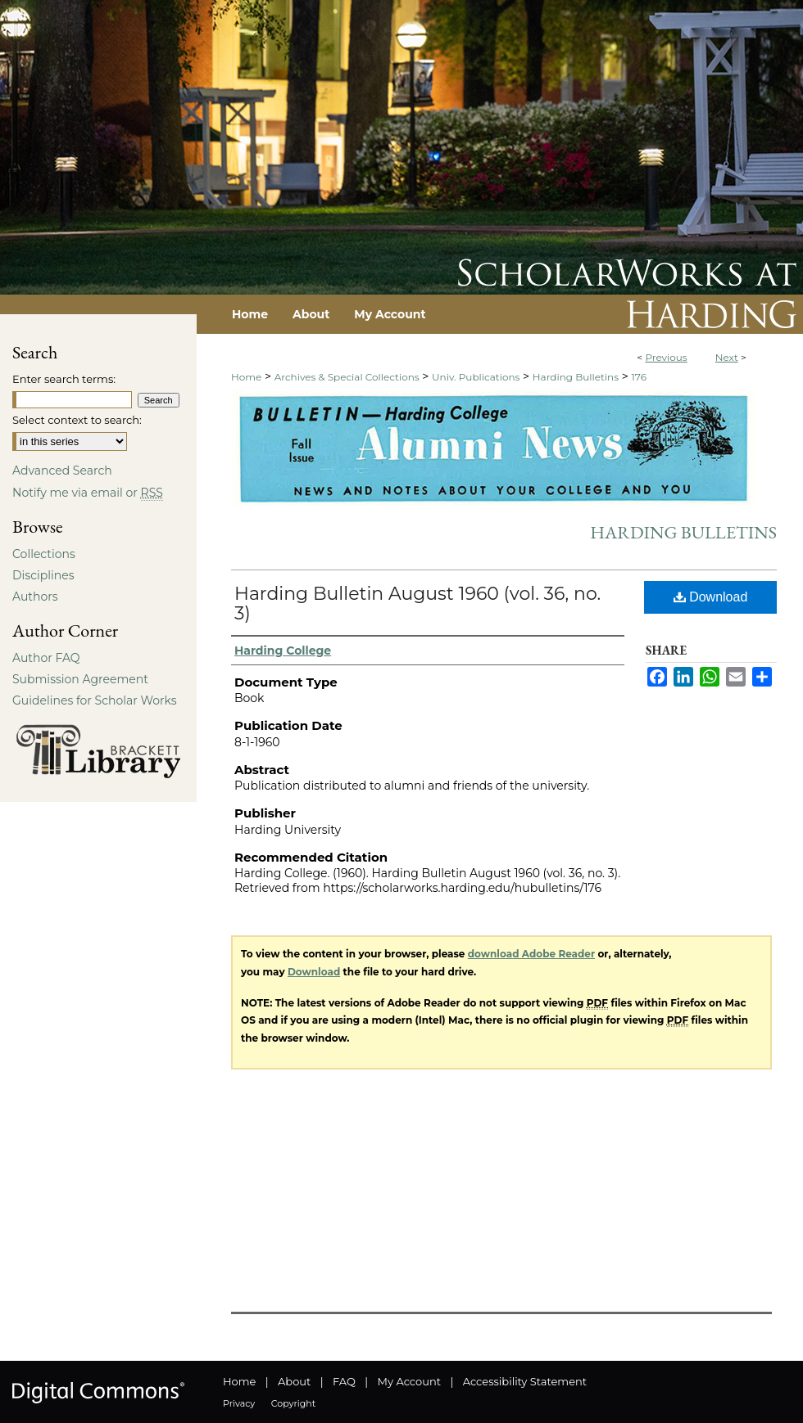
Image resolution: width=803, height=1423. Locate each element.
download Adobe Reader (531, 954)
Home (246, 377)
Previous (666, 357)
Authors (35, 596)
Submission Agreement (80, 679)
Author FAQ (46, 658)
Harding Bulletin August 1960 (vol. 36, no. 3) (417, 603)
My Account (409, 1381)
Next (726, 357)
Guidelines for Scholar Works (94, 700)
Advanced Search (62, 470)
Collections (43, 554)
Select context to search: (77, 419)
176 (638, 377)
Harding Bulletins (576, 377)
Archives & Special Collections (347, 377)
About (294, 1381)
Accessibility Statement (525, 1381)
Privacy (239, 1403)
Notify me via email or (87, 492)
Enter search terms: (64, 378)
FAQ (344, 1381)
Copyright (293, 1403)
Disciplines (43, 575)
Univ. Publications (475, 377)
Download (711, 597)
